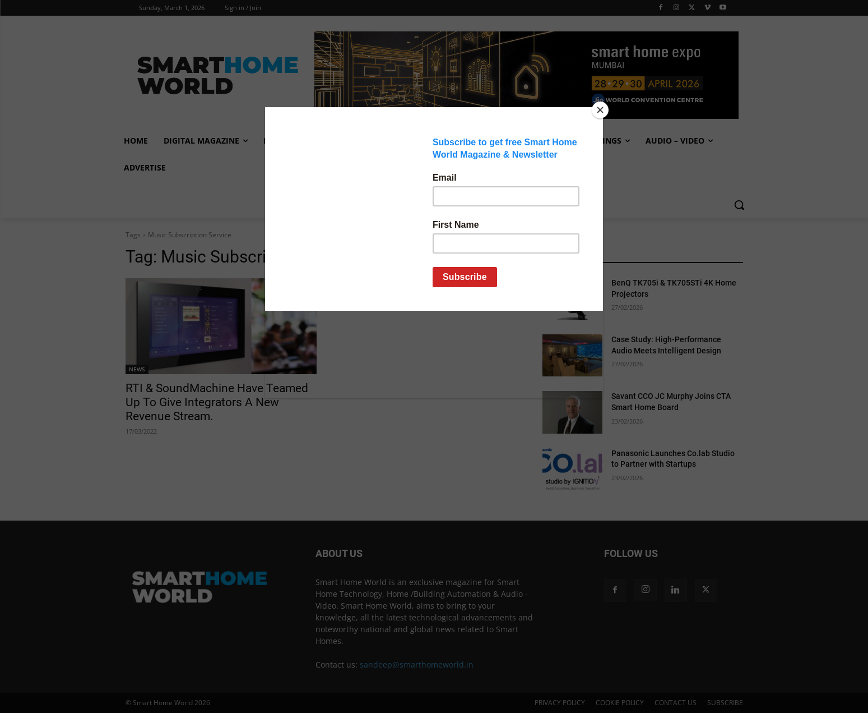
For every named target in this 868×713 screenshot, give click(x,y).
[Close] (600, 110)
